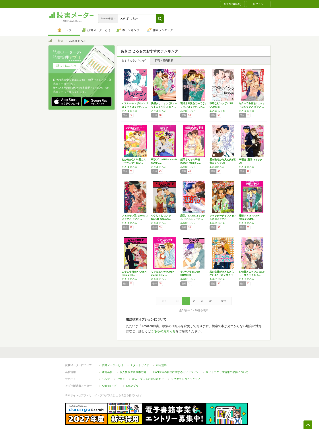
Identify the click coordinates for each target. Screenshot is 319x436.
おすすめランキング (134, 60)
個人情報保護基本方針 (133, 372)
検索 (60, 40)
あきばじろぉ (217, 166)
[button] (160, 18)
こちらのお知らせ (163, 331)
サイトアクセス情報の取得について (227, 372)
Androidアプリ (110, 386)
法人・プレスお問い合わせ (148, 379)
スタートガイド (139, 365)
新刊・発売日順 (164, 60)
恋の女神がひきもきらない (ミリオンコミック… (222, 275)
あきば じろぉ (129, 110)
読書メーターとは (112, 365)
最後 (223, 300)
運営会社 (107, 372)
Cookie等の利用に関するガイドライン (176, 372)
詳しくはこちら (66, 65)
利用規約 (161, 365)
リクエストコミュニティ (185, 379)
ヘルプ (106, 379)
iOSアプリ (132, 386)
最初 (164, 300)
